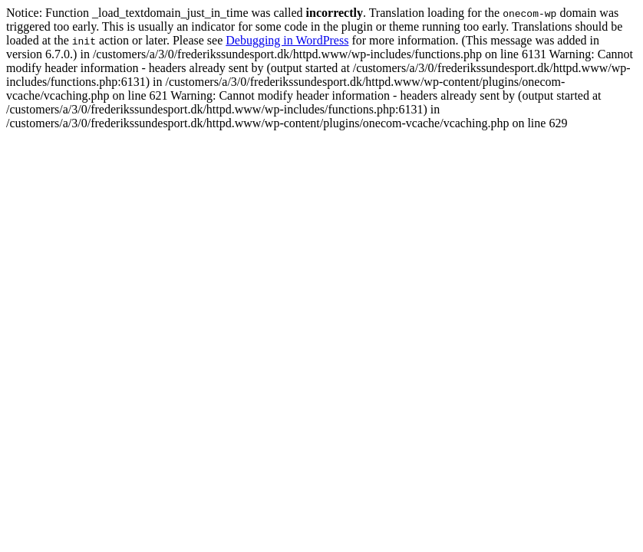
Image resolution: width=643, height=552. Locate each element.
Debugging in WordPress (287, 40)
